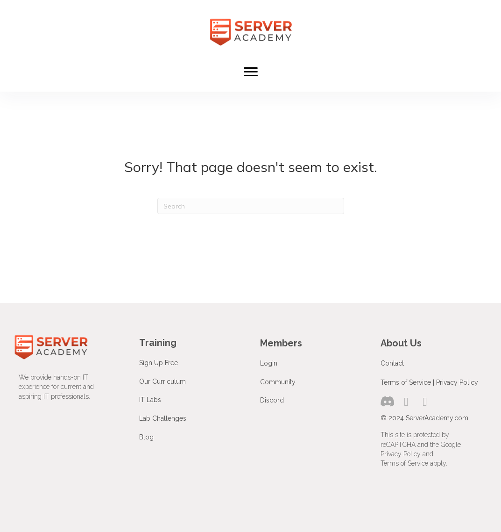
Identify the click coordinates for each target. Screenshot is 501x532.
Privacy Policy (401, 454)
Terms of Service (406, 382)
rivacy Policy (459, 382)
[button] (388, 402)
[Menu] (250, 72)
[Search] (250, 206)
